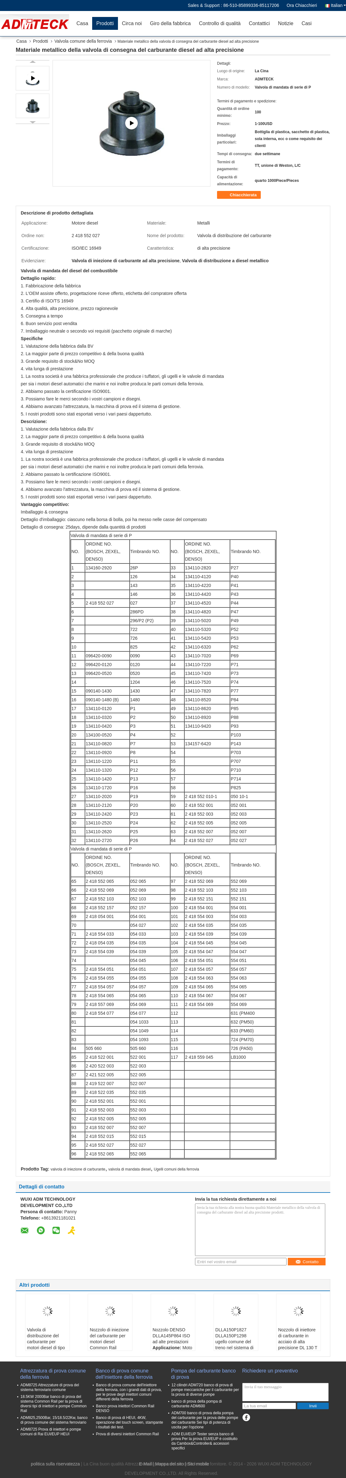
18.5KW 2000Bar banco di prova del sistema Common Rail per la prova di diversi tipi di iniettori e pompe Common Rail (53, 1403)
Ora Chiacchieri (302, 5)
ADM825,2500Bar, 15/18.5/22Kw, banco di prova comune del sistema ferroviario (54, 1420)
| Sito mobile (197, 1463)
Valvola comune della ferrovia (83, 41)
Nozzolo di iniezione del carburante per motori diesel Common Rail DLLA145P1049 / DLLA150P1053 (109, 1344)
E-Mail (145, 1463)
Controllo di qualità (220, 23)
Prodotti (105, 23)
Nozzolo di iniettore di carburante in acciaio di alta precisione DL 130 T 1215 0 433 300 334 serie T (297, 1344)
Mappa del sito (169, 1463)
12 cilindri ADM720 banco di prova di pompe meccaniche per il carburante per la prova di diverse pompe (205, 1390)
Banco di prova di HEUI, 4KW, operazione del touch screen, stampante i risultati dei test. (129, 1422)
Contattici (259, 23)
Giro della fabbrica (170, 23)
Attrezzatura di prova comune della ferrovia (53, 1374)
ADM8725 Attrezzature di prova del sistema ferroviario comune (49, 1387)
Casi (307, 23)
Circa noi (132, 23)
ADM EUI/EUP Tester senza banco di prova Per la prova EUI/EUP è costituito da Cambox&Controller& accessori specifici (204, 1441)
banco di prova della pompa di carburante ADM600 (196, 1403)
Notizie (285, 23)
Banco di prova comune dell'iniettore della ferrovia (124, 1374)
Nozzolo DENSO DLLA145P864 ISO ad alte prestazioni (171, 1335)
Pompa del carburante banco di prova (203, 1374)
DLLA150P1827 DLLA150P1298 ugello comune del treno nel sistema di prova (234, 1341)
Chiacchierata (239, 195)
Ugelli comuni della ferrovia (176, 1169)
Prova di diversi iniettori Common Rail (127, 1434)
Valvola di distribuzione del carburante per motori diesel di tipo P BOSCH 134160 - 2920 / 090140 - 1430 (46, 1347)
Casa (82, 23)
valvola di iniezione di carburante (78, 1169)
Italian (338, 5)
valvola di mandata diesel (129, 1169)
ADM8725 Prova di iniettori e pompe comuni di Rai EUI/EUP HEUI (50, 1431)
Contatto (306, 1261)
